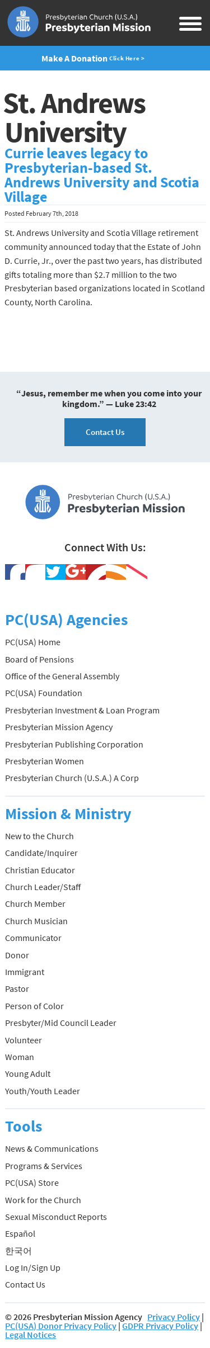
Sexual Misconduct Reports (56, 1216)
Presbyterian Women (44, 761)
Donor (17, 955)
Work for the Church (43, 1199)
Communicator (33, 937)
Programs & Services (43, 1165)
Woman (19, 1056)
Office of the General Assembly (62, 676)
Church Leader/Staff (43, 886)
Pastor (17, 988)
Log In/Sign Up (32, 1267)
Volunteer (23, 1040)
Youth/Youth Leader (42, 1090)
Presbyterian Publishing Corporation (74, 744)
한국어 (18, 1250)
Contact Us (105, 432)
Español (20, 1233)
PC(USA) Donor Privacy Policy (60, 1325)
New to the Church (39, 835)
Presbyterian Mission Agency (59, 726)
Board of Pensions (39, 659)
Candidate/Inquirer (41, 852)
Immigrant (24, 971)
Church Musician (36, 920)
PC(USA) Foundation (43, 692)
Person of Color (34, 1005)
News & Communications (52, 1148)
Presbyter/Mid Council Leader (60, 1022)
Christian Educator (40, 870)
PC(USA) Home (32, 641)
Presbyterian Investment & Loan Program (82, 710)
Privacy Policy (173, 1316)
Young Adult (27, 1073)
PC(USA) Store (32, 1182)
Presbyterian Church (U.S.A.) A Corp (72, 777)
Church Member (35, 903)
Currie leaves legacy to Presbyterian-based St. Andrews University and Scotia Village (101, 175)
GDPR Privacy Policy (160, 1325)
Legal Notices (30, 1334)
